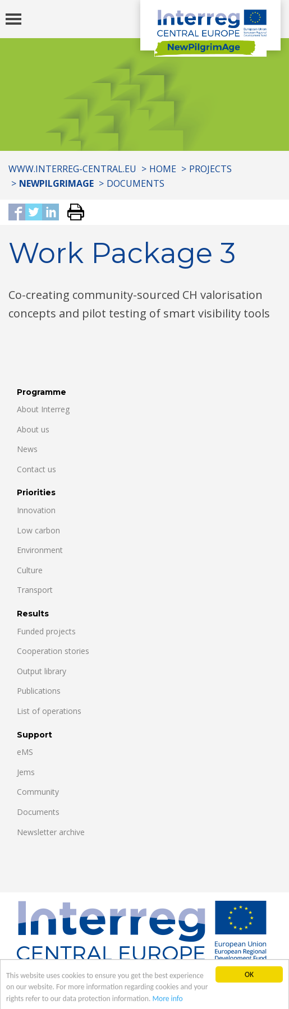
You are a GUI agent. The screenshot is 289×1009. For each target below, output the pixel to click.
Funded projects (46, 631)
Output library (41, 671)
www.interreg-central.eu (72, 169)
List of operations (49, 711)
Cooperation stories (53, 651)
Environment (40, 550)
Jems (26, 772)
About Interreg (43, 409)
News (27, 449)
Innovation (36, 510)
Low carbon (38, 530)
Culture (30, 570)
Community (38, 791)
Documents (135, 183)
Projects (210, 169)
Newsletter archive (51, 832)
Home (162, 169)
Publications (39, 690)
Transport (35, 589)
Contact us (36, 469)
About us (33, 429)
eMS (25, 752)
